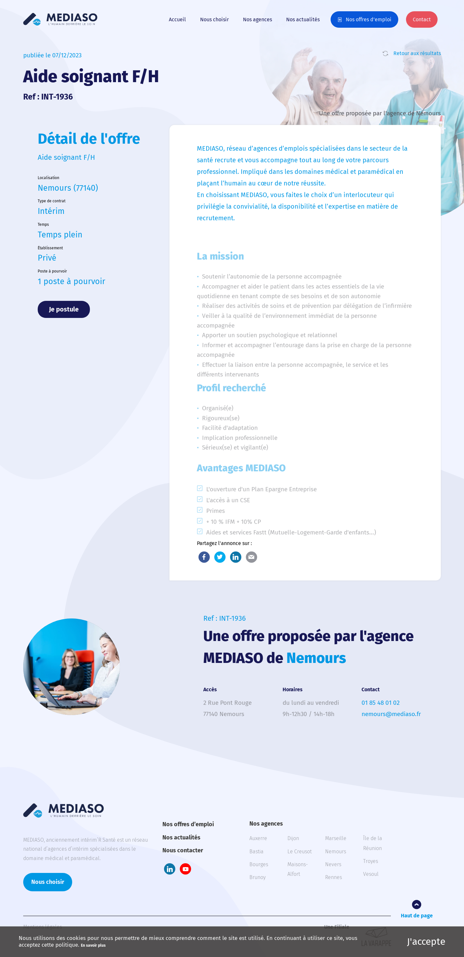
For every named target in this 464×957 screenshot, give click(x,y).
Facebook (204, 557)
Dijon (293, 838)
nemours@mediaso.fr (391, 714)
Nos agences (257, 19)
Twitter (220, 557)
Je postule (64, 309)
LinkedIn (235, 557)
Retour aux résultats (417, 53)
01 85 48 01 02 (381, 702)
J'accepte (426, 941)
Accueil (177, 19)
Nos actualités (303, 19)
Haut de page (417, 916)
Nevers (333, 864)
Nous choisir (214, 19)
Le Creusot (299, 851)
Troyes (370, 861)
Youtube (185, 869)
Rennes (333, 877)
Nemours (335, 851)
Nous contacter (182, 850)
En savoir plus (93, 945)
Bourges (258, 864)
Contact (422, 19)
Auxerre (258, 838)
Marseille (335, 838)
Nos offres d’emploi (369, 19)
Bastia (256, 851)
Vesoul (371, 874)
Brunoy (257, 877)
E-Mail (251, 557)
